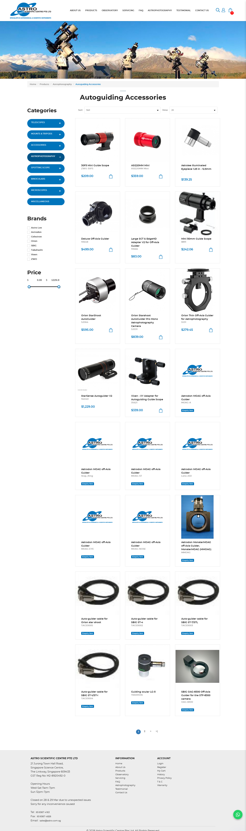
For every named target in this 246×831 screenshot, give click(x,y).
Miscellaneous (40, 201)
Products (44, 84)
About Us (120, 767)
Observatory (122, 775)
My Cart (161, 771)
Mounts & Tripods (41, 134)
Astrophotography (62, 84)
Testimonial (121, 789)
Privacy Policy (164, 778)
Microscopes (39, 190)
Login (160, 764)
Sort (80, 110)
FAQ (117, 782)
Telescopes (38, 122)
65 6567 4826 (44, 816)
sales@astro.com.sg (50, 821)
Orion (32, 241)
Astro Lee (34, 228)
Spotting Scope (40, 168)
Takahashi (35, 250)
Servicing (120, 778)
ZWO (32, 259)
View (165, 110)
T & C (159, 782)
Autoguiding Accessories (88, 84)
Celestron (34, 237)
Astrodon (34, 232)
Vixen (32, 255)
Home (33, 84)
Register (161, 767)
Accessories (38, 145)
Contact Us (121, 793)
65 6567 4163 (43, 812)
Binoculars (38, 179)
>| (157, 731)
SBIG (31, 246)
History (161, 775)
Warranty (162, 785)
